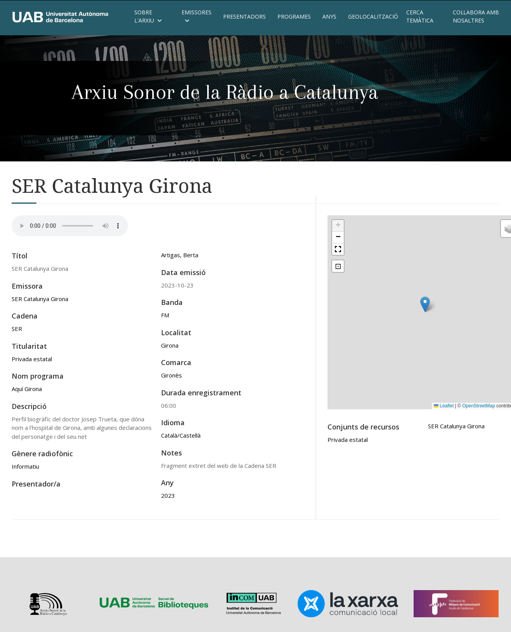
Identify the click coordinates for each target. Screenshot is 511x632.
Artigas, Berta (179, 255)
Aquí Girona (27, 389)
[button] (425, 304)
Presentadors (244, 16)
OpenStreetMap (478, 406)
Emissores (196, 16)
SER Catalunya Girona (40, 299)
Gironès (171, 375)
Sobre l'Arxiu (148, 16)
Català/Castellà (181, 435)
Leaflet (444, 406)
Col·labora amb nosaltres (476, 16)
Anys (329, 16)
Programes (294, 16)
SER (17, 328)
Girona (169, 345)
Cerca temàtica (419, 16)
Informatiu (25, 466)
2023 (168, 495)
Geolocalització (371, 16)
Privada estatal (32, 359)
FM (165, 315)
